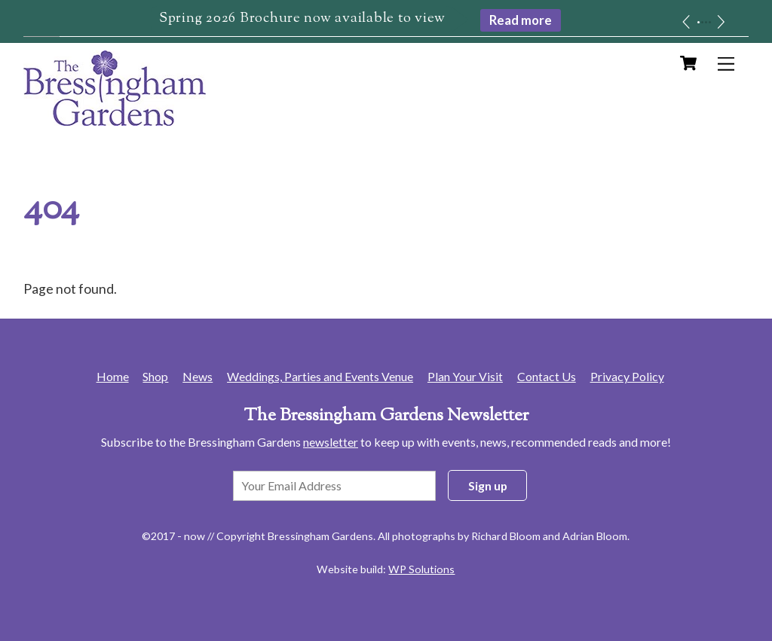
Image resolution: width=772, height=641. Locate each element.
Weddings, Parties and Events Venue (320, 376)
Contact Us (546, 376)
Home (112, 376)
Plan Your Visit (465, 376)
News (197, 376)
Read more (520, 20)
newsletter (330, 442)
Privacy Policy (627, 376)
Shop (155, 376)
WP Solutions (421, 569)
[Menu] (726, 63)
